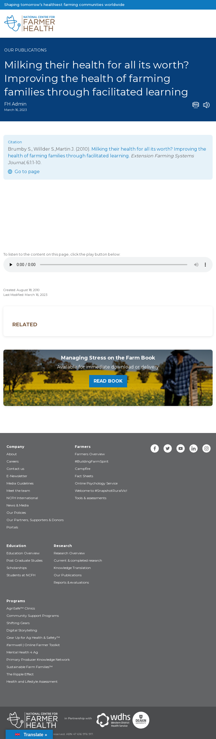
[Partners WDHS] (113, 720)
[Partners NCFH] (32, 720)
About (11, 454)
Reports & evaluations (71, 582)
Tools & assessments (90, 498)
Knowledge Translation (72, 568)
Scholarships (16, 568)
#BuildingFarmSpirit (92, 461)
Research (63, 546)
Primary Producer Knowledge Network (38, 659)
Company (15, 447)
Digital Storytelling (21, 630)
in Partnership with (78, 718)
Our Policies (16, 512)
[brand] (90, 24)
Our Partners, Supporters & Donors (35, 520)
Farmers (83, 447)
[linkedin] (193, 448)
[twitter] (167, 448)
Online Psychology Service (96, 483)
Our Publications (25, 50)
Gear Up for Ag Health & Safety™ (33, 637)
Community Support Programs (32, 615)
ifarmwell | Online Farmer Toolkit (33, 645)
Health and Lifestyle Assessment (32, 681)
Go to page (27, 171)
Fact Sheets (84, 476)
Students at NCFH (20, 575)
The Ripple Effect (20, 674)
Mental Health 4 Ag (22, 652)
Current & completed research (78, 560)
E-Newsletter (16, 476)
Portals (12, 527)
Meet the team (18, 490)
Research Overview (69, 553)
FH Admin (15, 104)
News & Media (17, 505)
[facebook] (154, 448)
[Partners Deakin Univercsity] (140, 720)
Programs (15, 601)
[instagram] (206, 448)
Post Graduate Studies (24, 560)
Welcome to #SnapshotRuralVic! (101, 490)
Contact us (15, 468)
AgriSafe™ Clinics (20, 608)
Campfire (82, 468)
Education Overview (23, 553)
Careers (12, 461)
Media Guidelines (19, 483)
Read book (108, 381)
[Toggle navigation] (188, 23)
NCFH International (22, 498)
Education (16, 546)
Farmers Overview (90, 454)
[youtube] (180, 448)
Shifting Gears (18, 623)
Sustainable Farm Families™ (29, 667)
